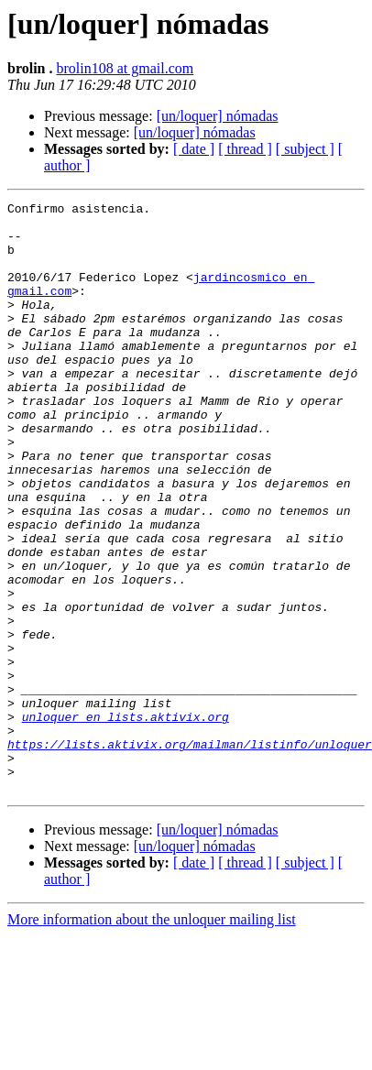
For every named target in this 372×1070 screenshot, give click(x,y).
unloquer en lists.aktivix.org (125, 821)
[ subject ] (305, 149)
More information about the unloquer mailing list (151, 1037)
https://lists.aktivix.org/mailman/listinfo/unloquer (189, 854)
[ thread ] (245, 149)
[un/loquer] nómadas (218, 116)
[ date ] (193, 149)
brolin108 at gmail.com (125, 68)
